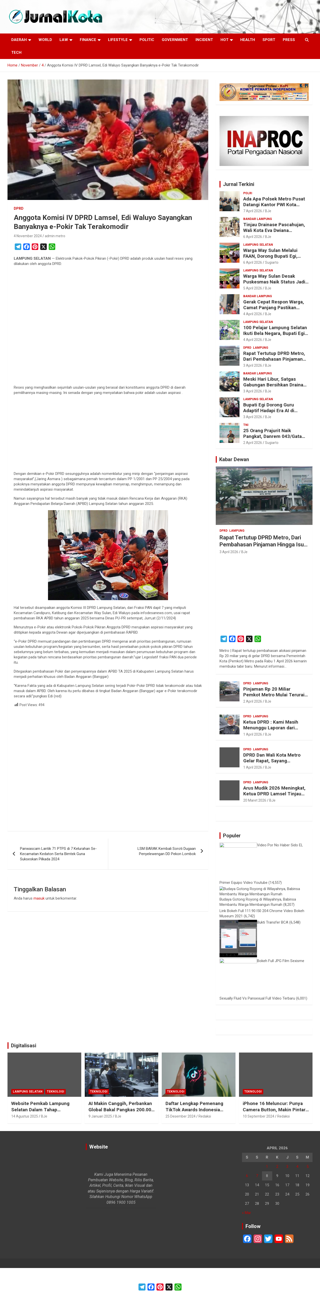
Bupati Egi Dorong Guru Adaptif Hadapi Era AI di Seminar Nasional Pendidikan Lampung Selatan (275, 413)
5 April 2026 (252, 288)
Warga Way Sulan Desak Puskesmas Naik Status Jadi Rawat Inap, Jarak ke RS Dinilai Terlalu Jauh (274, 284)
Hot (224, 39)
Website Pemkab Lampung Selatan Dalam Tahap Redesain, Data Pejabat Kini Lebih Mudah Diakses (41, 1140)
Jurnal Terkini (238, 184)
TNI (245, 425)
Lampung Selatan (258, 244)
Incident (204, 39)
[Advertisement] (108, 326)
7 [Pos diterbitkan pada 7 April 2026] (257, 1203)
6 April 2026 (252, 237)
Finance (88, 39)
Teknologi (55, 1118)
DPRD (19, 208)
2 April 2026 (252, 443)
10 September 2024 (258, 1143)
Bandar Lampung (257, 219)
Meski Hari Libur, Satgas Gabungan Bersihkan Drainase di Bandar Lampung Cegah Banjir (275, 387)
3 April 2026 (252, 365)
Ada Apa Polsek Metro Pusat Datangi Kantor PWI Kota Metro (274, 204)
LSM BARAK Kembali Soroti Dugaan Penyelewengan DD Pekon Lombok (167, 851)
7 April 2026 (252, 211)
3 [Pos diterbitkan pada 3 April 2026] (287, 1193)
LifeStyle (118, 39)
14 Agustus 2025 (24, 1143)
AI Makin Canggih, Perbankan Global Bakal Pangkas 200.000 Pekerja (121, 1137)
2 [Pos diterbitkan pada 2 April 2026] (277, 1193)
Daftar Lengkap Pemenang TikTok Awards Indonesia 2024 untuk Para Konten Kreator (194, 1140)
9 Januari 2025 (100, 1143)
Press (289, 39)
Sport (268, 39)
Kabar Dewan (234, 459)
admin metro (55, 236)
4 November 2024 (28, 236)
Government (175, 39)
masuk (39, 898)
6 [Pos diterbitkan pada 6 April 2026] (247, 1203)
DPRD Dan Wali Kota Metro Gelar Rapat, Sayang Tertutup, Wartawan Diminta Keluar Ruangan (273, 763)
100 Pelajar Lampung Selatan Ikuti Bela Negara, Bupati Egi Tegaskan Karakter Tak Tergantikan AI (275, 336)
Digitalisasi (23, 1073)
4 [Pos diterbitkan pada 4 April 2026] (297, 1193)
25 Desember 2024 (181, 1143)
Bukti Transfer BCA (272, 949)
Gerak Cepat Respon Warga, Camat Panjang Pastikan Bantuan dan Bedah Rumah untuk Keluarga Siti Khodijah (274, 310)
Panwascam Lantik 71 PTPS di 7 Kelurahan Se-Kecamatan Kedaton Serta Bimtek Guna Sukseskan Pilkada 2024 (58, 853)
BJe (268, 211)
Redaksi (204, 1143)
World (45, 39)
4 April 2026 (252, 314)
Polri (247, 193)
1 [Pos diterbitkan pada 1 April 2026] (267, 1193)
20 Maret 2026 (254, 800)
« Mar (246, 1240)
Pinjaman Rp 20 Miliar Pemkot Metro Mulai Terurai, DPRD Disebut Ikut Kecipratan (275, 694)
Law (64, 39)
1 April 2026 (252, 734)
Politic (147, 39)
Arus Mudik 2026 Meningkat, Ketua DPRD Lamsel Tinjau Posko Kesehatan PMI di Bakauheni (274, 796)
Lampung (260, 347)
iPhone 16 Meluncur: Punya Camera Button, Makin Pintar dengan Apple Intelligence (274, 1137)
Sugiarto (271, 262)
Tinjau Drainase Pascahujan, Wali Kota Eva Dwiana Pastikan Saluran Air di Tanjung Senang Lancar (274, 233)
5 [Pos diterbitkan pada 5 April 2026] (307, 1193)
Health (247, 39)
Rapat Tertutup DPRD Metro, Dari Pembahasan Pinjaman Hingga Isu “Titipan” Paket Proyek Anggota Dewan (274, 361)
